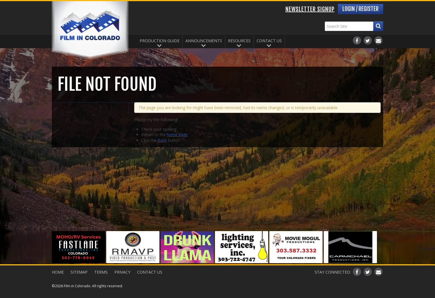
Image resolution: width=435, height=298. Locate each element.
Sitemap (79, 272)
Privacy (122, 272)
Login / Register (360, 8)
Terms (101, 272)
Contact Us (269, 40)
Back (162, 140)
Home (58, 272)
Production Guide (160, 40)
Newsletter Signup (309, 9)
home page (177, 134)
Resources (239, 40)
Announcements (203, 40)
